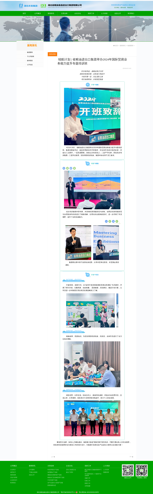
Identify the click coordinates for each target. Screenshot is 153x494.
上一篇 (53, 456)
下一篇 (131, 456)
